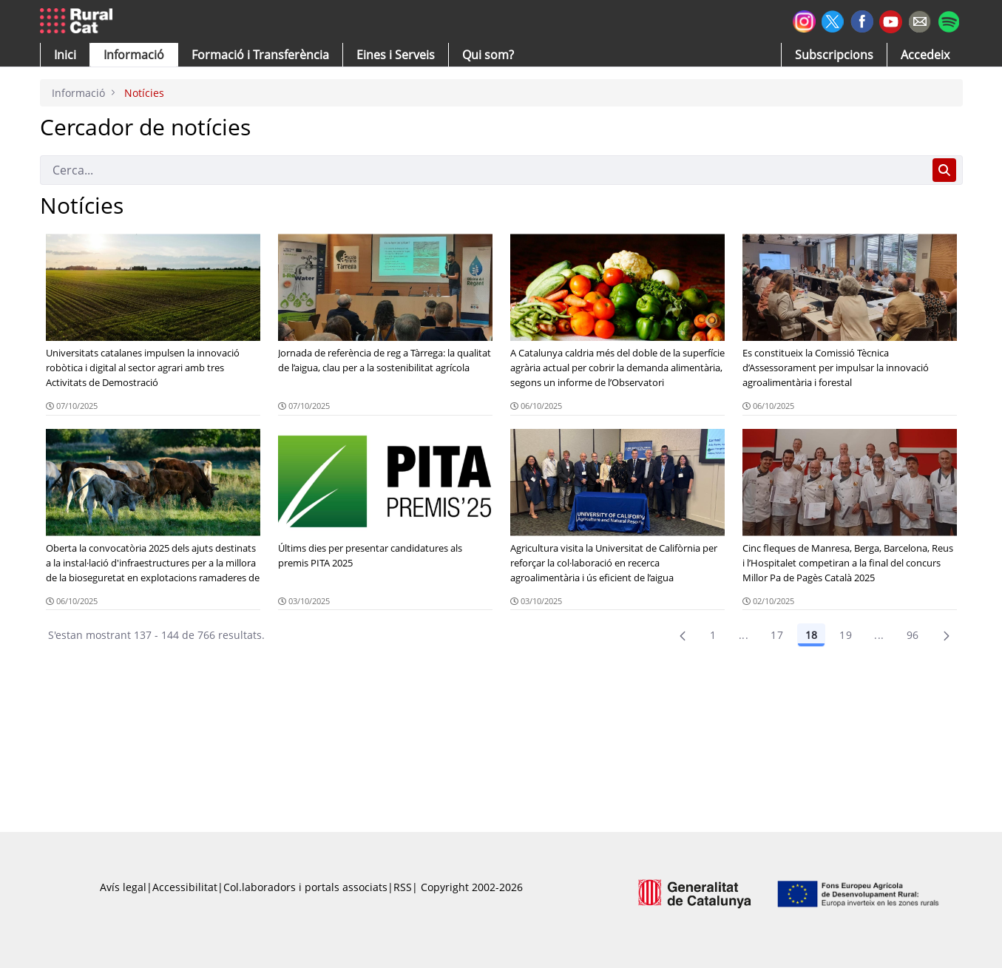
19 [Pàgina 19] (845, 635)
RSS (402, 887)
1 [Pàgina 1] (713, 635)
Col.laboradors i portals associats (305, 887)
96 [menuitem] (913, 635)
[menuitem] (260, 55)
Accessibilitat (184, 887)
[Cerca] (483, 170)
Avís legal (123, 887)
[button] (65, 55)
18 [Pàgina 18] (811, 635)
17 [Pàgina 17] (777, 635)
